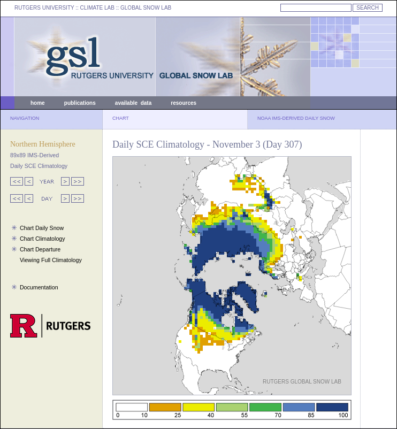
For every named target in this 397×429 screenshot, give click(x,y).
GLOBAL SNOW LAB (145, 8)
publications (80, 103)
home (37, 103)
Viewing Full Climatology (51, 260)
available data (133, 103)
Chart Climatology (42, 238)
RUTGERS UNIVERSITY (44, 8)
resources (183, 103)
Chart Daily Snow (42, 228)
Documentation (39, 287)
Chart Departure (40, 249)
